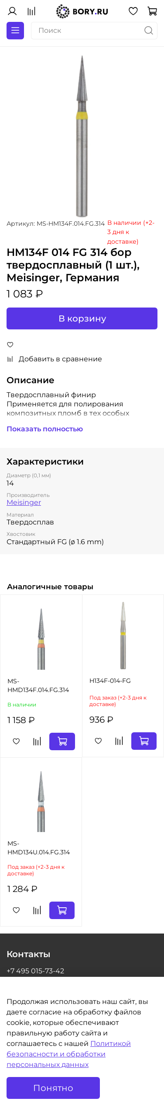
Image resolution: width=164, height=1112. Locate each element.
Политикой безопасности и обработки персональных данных (69, 1054)
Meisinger (24, 502)
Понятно (53, 1088)
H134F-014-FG (110, 681)
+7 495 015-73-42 (35, 971)
